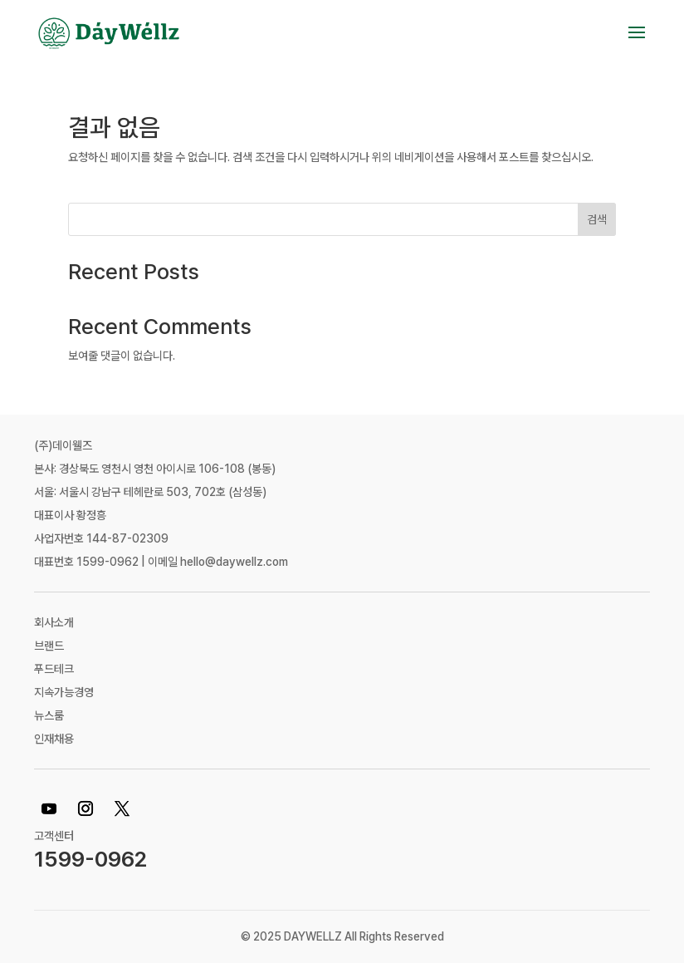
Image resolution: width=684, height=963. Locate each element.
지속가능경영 (64, 692)
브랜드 (49, 645)
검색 (597, 219)
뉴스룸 (49, 715)
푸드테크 (54, 669)
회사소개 (54, 622)
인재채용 (54, 738)
